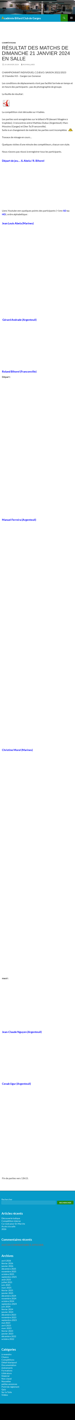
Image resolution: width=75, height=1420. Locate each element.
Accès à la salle (8, 1226)
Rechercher (7, 1199)
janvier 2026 (7, 1266)
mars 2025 (6, 1287)
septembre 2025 (9, 1277)
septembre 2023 (9, 1320)
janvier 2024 (7, 1312)
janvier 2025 (7, 1293)
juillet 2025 (7, 1282)
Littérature (7, 1373)
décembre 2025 (9, 1268)
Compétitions (9, 43)
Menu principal (71, 17)
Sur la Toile (7, 1392)
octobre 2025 (8, 1274)
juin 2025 (6, 1285)
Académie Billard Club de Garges (21, 18)
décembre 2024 (9, 1295)
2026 (4, 1229)
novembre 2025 (9, 1271)
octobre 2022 (8, 1339)
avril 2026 (6, 1260)
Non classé (7, 1378)
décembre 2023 (9, 1314)
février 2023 (7, 1331)
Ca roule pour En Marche (13, 1223)
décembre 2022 (9, 1336)
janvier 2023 (7, 1333)
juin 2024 (6, 1306)
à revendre (6, 1354)
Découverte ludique (11, 1218)
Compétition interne (11, 1221)
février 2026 (7, 1263)
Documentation (9, 1365)
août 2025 (6, 1279)
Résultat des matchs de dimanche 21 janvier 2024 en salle (36, 53)
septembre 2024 (9, 1304)
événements (7, 1368)
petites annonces (9, 1384)
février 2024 (7, 1309)
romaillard (29, 64)
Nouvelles (6, 1381)
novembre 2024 (9, 1298)
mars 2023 (6, 1328)
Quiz (4, 1389)
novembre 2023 (9, 1317)
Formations (7, 1370)
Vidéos (5, 1395)
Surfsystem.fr (20, 1409)
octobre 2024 (8, 1301)
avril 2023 (6, 1325)
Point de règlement (10, 1386)
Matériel (5, 1376)
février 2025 (7, 1290)
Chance (5, 1357)
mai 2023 (6, 1322)
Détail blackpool (9, 1362)
